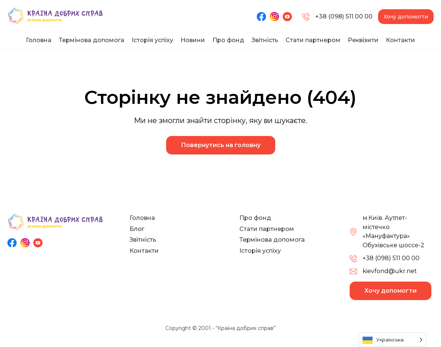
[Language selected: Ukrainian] (392, 340)
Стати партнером (313, 40)
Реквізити (363, 40)
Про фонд (228, 40)
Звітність (265, 40)
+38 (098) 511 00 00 (337, 16)
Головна (38, 40)
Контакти (400, 40)
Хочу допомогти (406, 16)
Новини (193, 40)
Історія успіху (152, 40)
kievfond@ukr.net (390, 271)
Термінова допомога (91, 40)
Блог (136, 228)
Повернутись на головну (220, 145)
